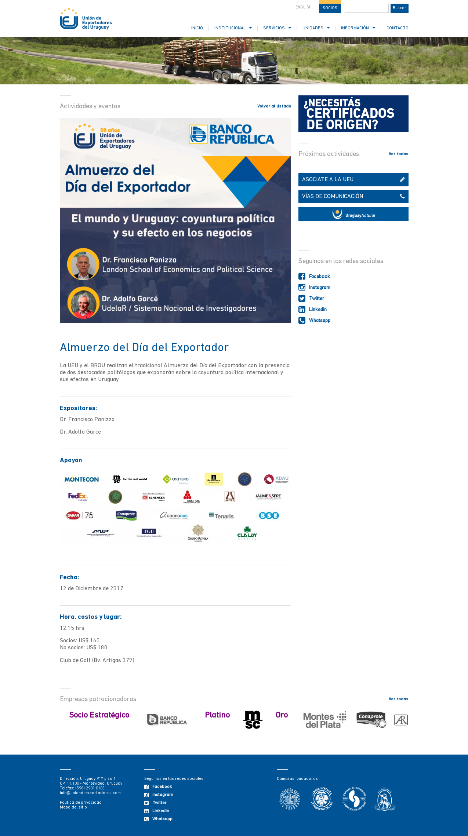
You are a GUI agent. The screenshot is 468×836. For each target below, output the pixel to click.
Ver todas (399, 154)
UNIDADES (316, 28)
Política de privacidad (81, 803)
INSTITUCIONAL (233, 28)
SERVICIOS (277, 28)
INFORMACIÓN (358, 28)
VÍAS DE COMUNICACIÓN (353, 197)
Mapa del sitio (73, 808)
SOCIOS (330, 8)
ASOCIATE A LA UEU (353, 180)
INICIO (197, 28)
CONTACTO (398, 28)
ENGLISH (303, 8)
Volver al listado (274, 106)
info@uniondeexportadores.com (90, 793)
